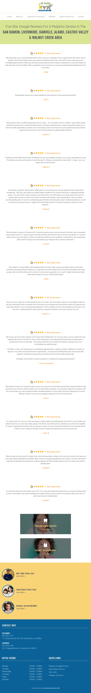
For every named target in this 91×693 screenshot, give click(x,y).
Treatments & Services (36, 17)
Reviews (52, 17)
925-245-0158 (7, 646)
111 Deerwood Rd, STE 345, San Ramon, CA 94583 (21, 638)
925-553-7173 (7, 636)
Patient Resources (66, 17)
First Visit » (53, 672)
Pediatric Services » (56, 675)
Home (9, 17)
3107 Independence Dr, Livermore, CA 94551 (19, 648)
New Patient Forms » (57, 669)
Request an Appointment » (59, 666)
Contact (81, 17)
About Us (19, 17)
